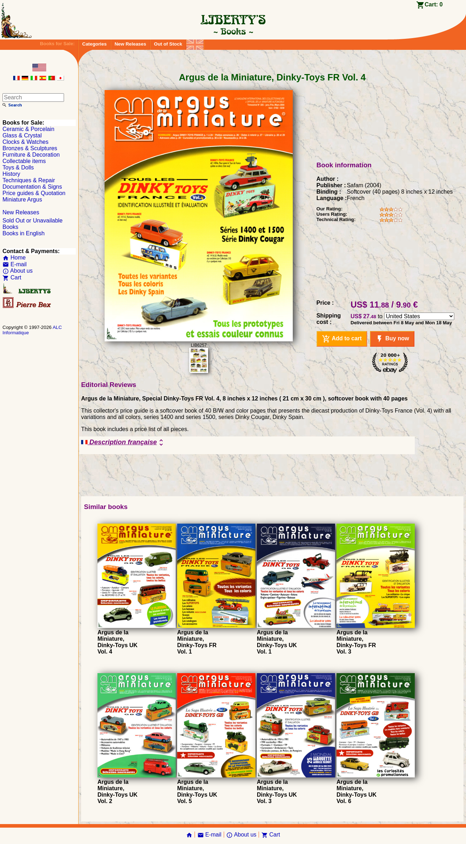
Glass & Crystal (22, 135)
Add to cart (342, 339)
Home (14, 258)
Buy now (392, 339)
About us (17, 271)
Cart (11, 277)
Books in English (23, 233)
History (11, 174)
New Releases (130, 44)
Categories (94, 44)
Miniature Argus (22, 199)
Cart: (434, 4)
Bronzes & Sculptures (29, 148)
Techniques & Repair (28, 180)
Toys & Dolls (18, 167)
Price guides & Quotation (33, 193)
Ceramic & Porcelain (28, 129)
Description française (123, 442)
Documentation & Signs (32, 187)
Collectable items (24, 161)
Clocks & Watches (25, 142)
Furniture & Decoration (31, 155)
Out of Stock (168, 44)
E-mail (14, 264)
